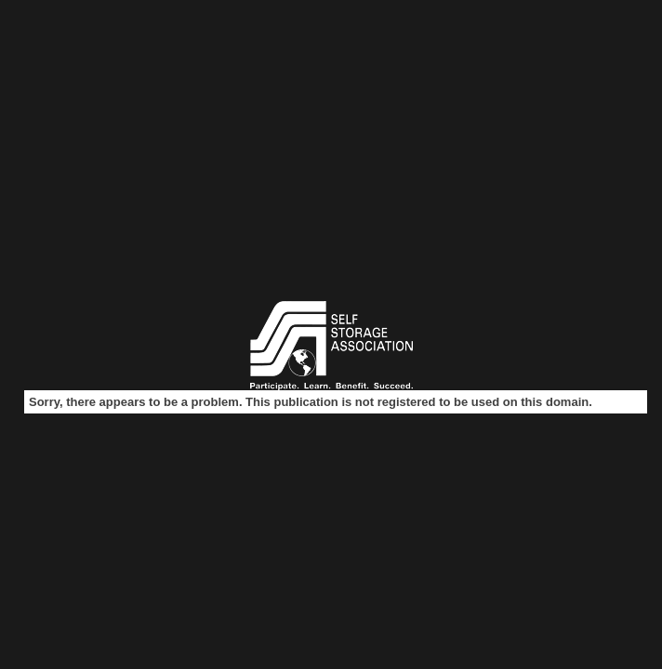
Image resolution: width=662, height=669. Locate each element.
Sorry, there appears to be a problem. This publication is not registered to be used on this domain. (310, 402)
